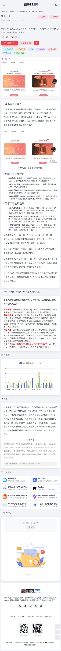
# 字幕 (31, 49)
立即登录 (30, 527)
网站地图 (39, 617)
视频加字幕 (26, 109)
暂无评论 (7, 513)
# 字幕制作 (40, 49)
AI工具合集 (10, 11)
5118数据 (22, 411)
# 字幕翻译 (52, 49)
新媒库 (20, 642)
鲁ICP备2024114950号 (36, 642)
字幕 (12, 104)
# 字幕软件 (7, 53)
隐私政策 (48, 617)
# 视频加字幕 (19, 53)
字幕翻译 (50, 109)
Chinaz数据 (45, 411)
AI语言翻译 (19, 11)
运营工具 (27, 11)
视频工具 (34, 11)
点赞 (42, 17)
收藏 (54, 17)
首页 (4, 11)
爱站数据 (33, 411)
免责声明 (21, 617)
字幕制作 (39, 109)
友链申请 (30, 617)
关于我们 (12, 617)
